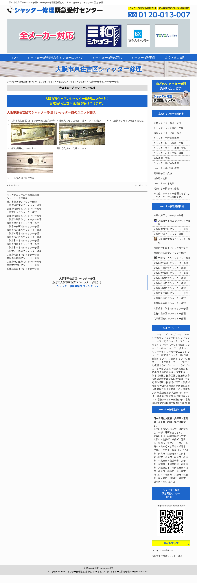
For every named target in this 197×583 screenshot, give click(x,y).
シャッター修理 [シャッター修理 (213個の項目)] (174, 348)
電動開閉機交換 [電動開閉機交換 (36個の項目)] (167, 403)
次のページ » (141, 185)
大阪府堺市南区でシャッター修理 (24, 230)
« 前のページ (13, 185)
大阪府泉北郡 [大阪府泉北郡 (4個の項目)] (173, 389)
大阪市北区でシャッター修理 (22, 212)
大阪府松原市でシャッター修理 (23, 244)
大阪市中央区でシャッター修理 (23, 226)
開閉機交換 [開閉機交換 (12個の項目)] (167, 396)
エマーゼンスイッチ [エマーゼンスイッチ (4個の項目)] (162, 334)
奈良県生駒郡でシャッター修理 (23, 258)
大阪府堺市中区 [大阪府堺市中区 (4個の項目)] (160, 379)
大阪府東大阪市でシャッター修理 (24, 261)
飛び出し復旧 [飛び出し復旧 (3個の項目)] (183, 403)
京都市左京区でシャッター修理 (23, 265)
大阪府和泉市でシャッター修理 (23, 240)
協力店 (171, 481)
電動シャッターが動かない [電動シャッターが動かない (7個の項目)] (171, 399)
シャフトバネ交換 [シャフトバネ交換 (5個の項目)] (166, 358)
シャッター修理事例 (17, 198)
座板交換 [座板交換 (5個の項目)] (164, 392)
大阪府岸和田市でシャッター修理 (24, 219)
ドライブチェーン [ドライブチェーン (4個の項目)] (168, 365)
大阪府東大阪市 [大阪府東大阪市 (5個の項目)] (167, 386)
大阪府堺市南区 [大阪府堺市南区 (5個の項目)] (177, 379)
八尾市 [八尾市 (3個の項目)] (167, 369)
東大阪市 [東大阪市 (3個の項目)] (173, 392)
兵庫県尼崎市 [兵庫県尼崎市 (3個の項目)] (178, 369)
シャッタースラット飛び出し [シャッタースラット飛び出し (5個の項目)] (172, 345)
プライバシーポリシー (162, 550)
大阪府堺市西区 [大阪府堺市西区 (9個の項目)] (172, 382)
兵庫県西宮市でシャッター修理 (23, 268)
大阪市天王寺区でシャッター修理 (24, 251)
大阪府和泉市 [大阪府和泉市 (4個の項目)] (183, 375)
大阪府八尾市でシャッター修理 (23, 233)
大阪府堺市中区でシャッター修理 (24, 208)
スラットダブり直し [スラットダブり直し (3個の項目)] (162, 362)
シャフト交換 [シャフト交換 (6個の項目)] (183, 358)
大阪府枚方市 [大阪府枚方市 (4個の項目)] (159, 389)
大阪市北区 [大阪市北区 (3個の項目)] (179, 372)
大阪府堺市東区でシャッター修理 (24, 205)
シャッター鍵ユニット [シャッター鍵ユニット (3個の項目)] (175, 352)
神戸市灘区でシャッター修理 (22, 201)
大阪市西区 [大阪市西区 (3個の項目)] (169, 375)
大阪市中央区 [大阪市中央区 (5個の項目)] (166, 372)
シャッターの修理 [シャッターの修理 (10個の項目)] (171, 337)
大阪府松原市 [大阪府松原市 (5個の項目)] (183, 386)
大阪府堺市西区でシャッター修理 (24, 215)
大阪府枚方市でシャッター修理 (23, 223)
